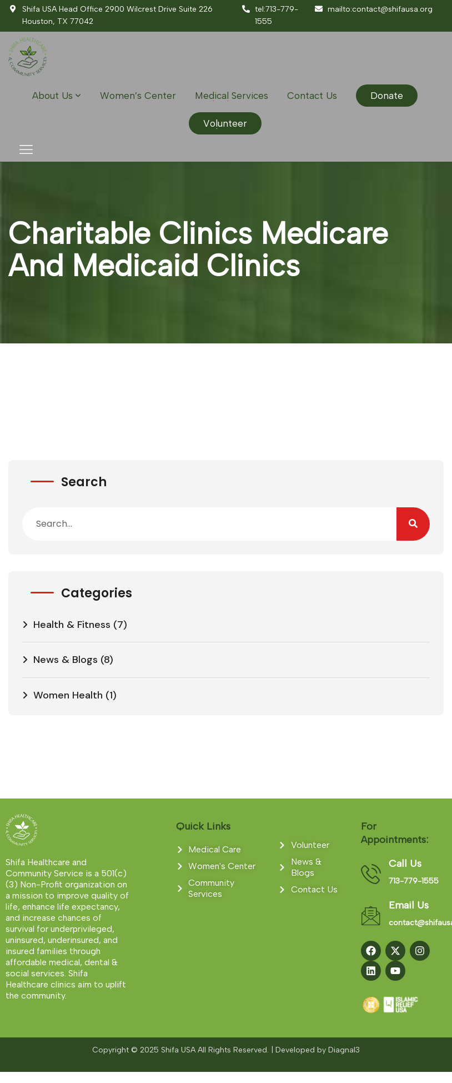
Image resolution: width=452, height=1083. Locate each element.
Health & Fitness (72, 624)
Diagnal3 (344, 1050)
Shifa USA (178, 1050)
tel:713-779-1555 (269, 15)
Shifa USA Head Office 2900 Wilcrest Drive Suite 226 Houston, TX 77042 (110, 15)
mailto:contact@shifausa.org (373, 9)
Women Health (68, 695)
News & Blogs (65, 659)
